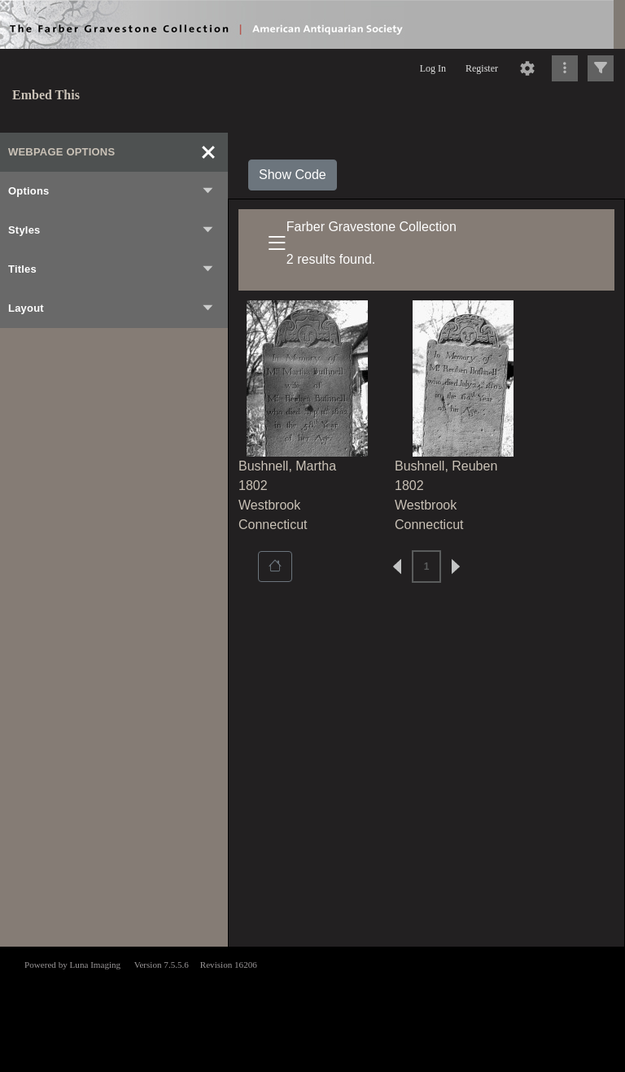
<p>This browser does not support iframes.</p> (312, 1008)
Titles (111, 269)
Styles (111, 230)
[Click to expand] (601, 68)
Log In (433, 68)
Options (111, 191)
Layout (111, 308)
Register (481, 68)
